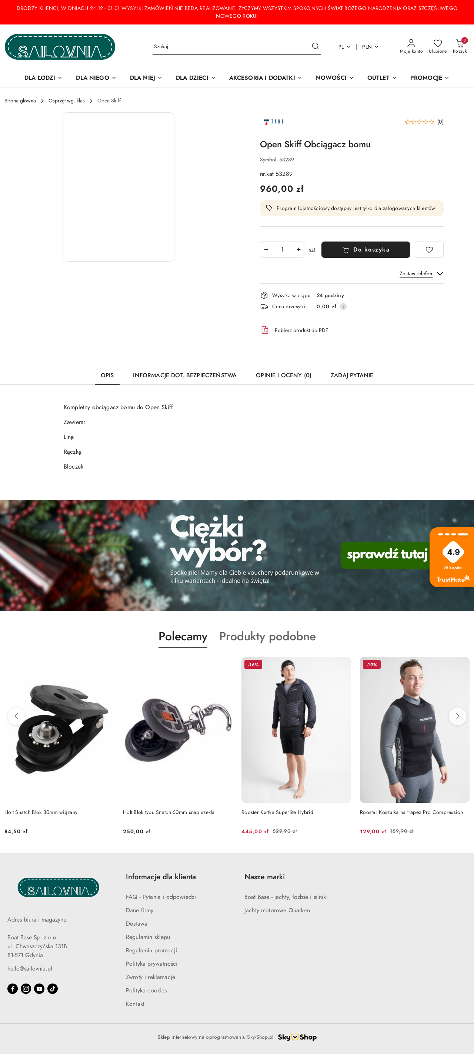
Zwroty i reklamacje (150, 977)
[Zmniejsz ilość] (265, 249)
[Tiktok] (52, 989)
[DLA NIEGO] (96, 78)
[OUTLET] (382, 78)
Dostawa (136, 924)
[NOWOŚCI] (335, 78)
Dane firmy (140, 910)
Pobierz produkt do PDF (294, 330)
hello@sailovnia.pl (29, 969)
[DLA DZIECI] (196, 78)
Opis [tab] (107, 375)
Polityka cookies (146, 990)
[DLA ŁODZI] (43, 78)
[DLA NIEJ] (146, 78)
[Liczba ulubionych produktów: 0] (438, 47)
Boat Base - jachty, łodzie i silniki (286, 897)
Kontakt (135, 1004)
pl (344, 46)
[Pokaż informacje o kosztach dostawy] (343, 306)
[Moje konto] (411, 47)
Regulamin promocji (151, 950)
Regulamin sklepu (148, 937)
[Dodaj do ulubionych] (429, 250)
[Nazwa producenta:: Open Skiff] (273, 122)
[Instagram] (26, 989)
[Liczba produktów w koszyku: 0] (460, 47)
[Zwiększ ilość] (298, 249)
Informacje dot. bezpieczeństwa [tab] (185, 375)
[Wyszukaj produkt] (237, 47)
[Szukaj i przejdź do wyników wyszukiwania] (315, 46)
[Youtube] (39, 989)
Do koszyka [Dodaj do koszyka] (366, 250)
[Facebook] (12, 989)
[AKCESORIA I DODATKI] (266, 78)
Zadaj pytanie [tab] (352, 375)
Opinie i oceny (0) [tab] (283, 375)
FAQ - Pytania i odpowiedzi (161, 897)
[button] (118, 187)
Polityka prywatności (151, 964)
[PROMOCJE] (430, 78)
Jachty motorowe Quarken (277, 910)
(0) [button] (440, 122)
